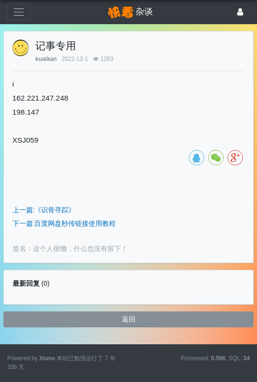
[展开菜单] (18, 11)
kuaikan (46, 59)
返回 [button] (129, 319)
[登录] (240, 11)
